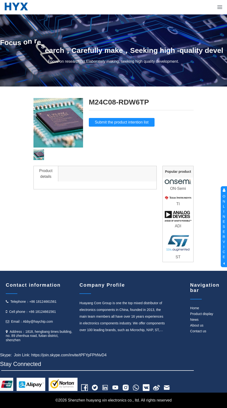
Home (194, 308)
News (194, 319)
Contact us (198, 331)
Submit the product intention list (122, 122)
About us (196, 325)
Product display (201, 314)
